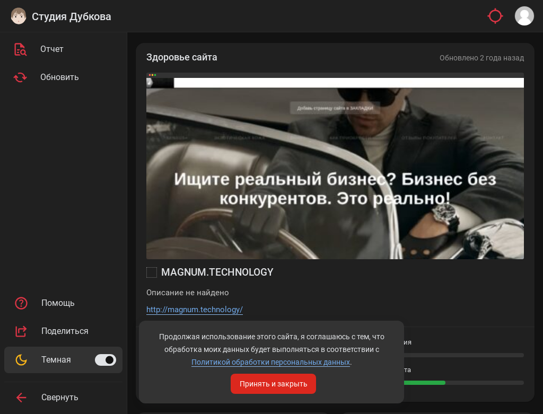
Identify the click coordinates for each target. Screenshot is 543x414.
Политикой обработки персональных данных (270, 362)
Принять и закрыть (274, 384)
